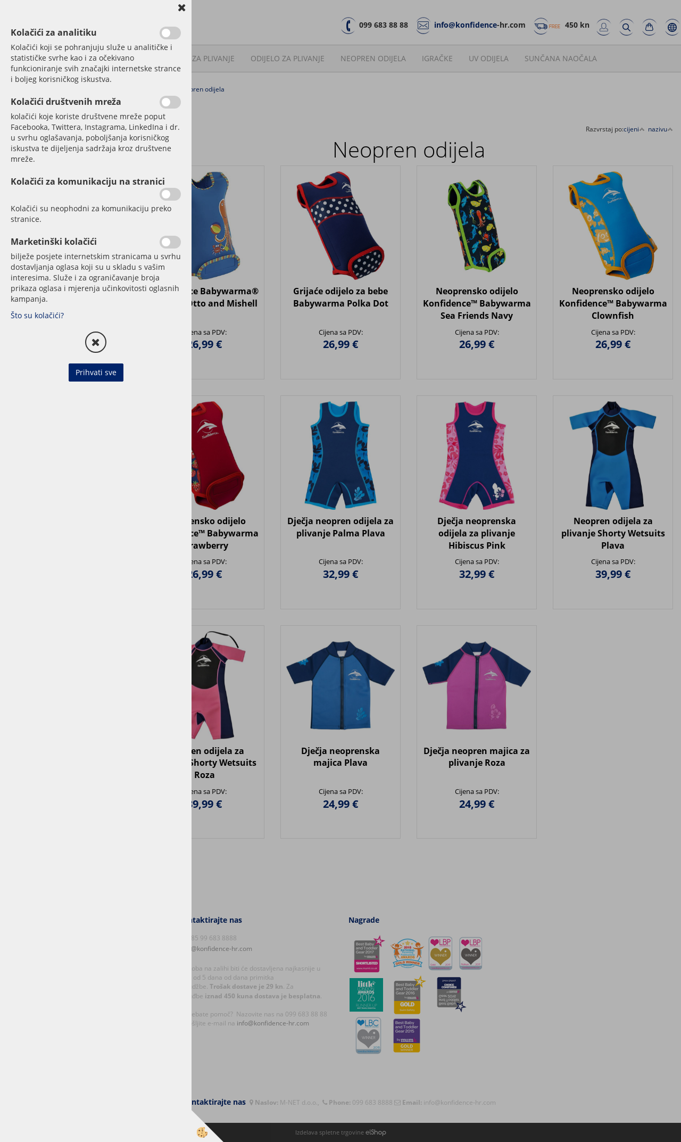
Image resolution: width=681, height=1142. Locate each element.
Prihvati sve (96, 372)
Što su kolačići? (37, 315)
